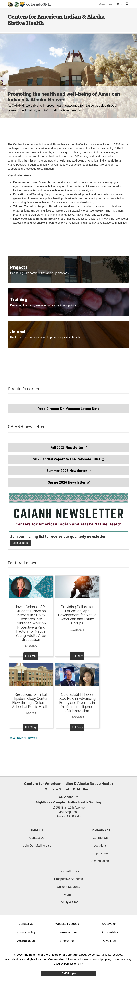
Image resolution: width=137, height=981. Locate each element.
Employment (100, 853)
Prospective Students (68, 879)
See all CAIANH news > (23, 738)
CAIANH (37, 830)
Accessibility (110, 932)
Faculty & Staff (68, 902)
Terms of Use (68, 932)
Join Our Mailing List (37, 845)
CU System (109, 923)
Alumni (68, 894)
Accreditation (100, 861)
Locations (100, 845)
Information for (68, 871)
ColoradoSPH (100, 830)
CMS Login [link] (68, 973)
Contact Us (36, 837)
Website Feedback (67, 923)
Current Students (68, 886)
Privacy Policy (26, 932)
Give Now (109, 940)
